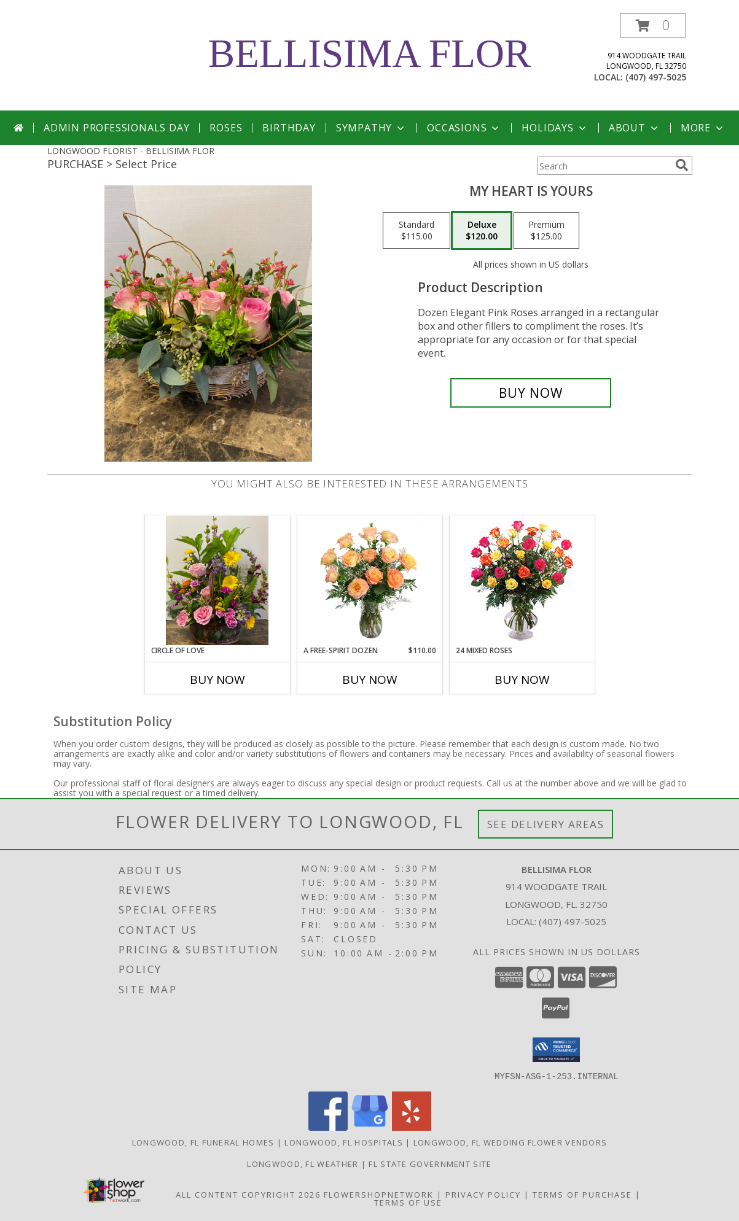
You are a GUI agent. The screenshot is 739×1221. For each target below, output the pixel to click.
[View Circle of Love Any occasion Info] (217, 580)
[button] (653, 25)
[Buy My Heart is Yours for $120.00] (531, 393)
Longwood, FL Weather (302, 1163)
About (634, 127)
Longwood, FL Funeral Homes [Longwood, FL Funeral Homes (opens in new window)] (203, 1141)
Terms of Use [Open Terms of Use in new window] (408, 1201)
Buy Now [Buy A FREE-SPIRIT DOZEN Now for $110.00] (369, 680)
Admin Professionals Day (116, 127)
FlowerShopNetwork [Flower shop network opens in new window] (379, 1194)
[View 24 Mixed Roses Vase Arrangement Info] (522, 580)
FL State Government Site (430, 1163)
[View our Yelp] (411, 1127)
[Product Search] (604, 165)
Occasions (464, 127)
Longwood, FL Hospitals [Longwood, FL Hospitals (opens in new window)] (343, 1141)
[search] (682, 165)
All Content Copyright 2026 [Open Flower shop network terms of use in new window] (248, 1194)
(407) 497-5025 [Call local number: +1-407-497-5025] (655, 77)
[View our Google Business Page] (369, 1127)
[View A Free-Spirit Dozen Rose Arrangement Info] (369, 580)
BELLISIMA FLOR (369, 53)
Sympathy (371, 127)
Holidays (555, 127)
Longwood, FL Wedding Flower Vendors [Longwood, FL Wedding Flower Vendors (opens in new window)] (510, 1141)
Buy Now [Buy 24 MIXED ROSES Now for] (522, 680)
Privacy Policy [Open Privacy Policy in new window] (483, 1194)
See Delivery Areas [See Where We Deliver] (545, 824)
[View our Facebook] (328, 1127)
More (703, 127)
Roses (225, 127)
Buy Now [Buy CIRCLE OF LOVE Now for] (217, 680)
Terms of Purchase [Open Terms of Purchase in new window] (582, 1194)
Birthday (288, 127)
